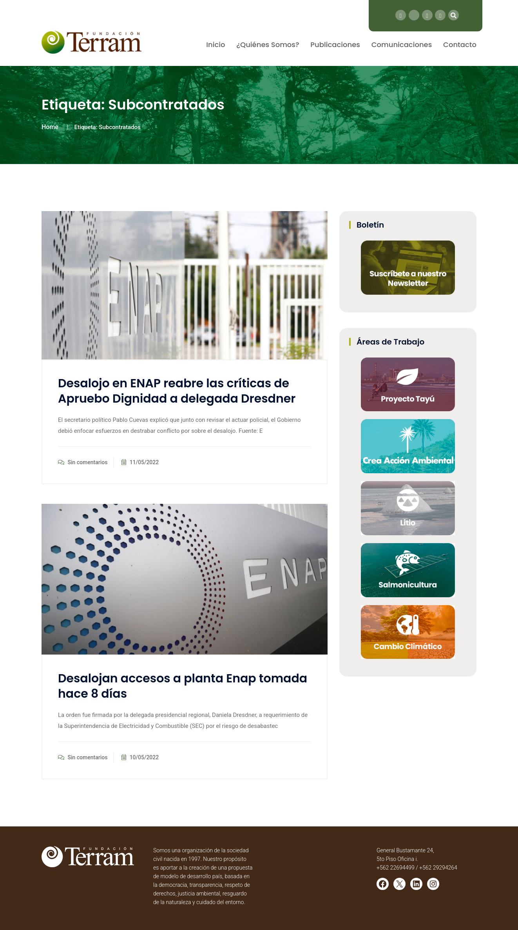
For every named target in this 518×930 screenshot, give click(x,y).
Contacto (459, 44)
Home (50, 127)
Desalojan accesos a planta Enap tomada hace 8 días (182, 686)
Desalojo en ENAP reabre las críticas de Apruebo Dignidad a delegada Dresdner (176, 391)
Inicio (215, 44)
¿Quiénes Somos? (267, 44)
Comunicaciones (401, 44)
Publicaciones (335, 44)
